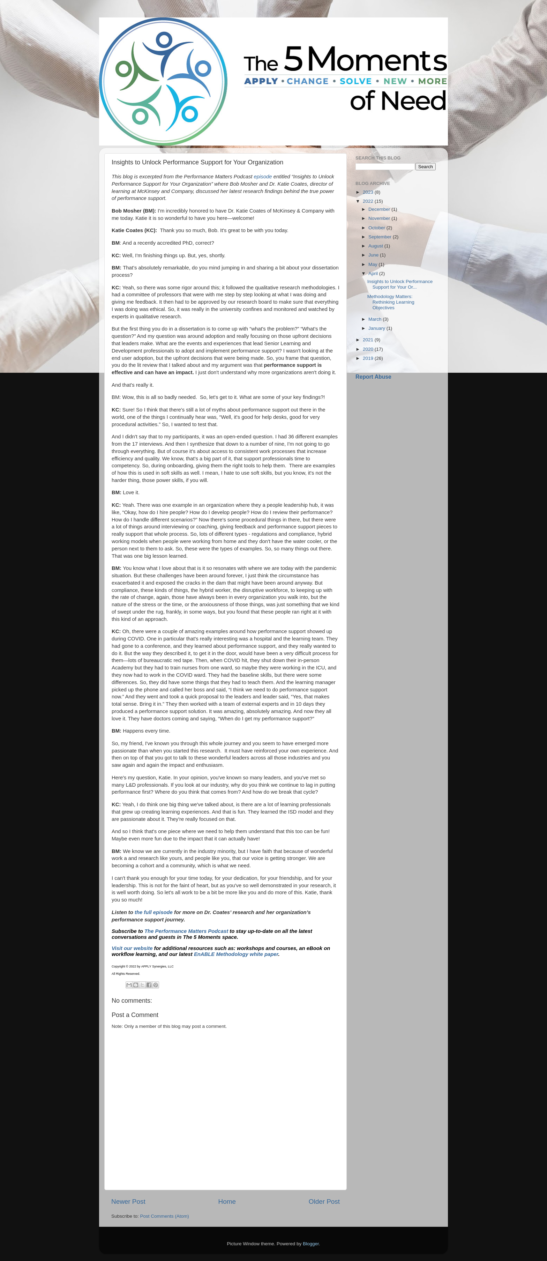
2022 (369, 201)
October (377, 227)
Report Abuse (373, 377)
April (373, 273)
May (373, 264)
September (380, 236)
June (374, 255)
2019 (369, 358)
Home (227, 1201)
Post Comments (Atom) (164, 1216)
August (376, 246)
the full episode (154, 912)
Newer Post (128, 1201)
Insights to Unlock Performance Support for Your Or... (400, 284)
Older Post (324, 1201)
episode (263, 176)
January (377, 328)
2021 (369, 339)
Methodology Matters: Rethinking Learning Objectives (390, 302)
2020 (369, 349)
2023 (369, 192)
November (379, 218)
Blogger (311, 1243)
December (379, 209)
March (375, 319)
